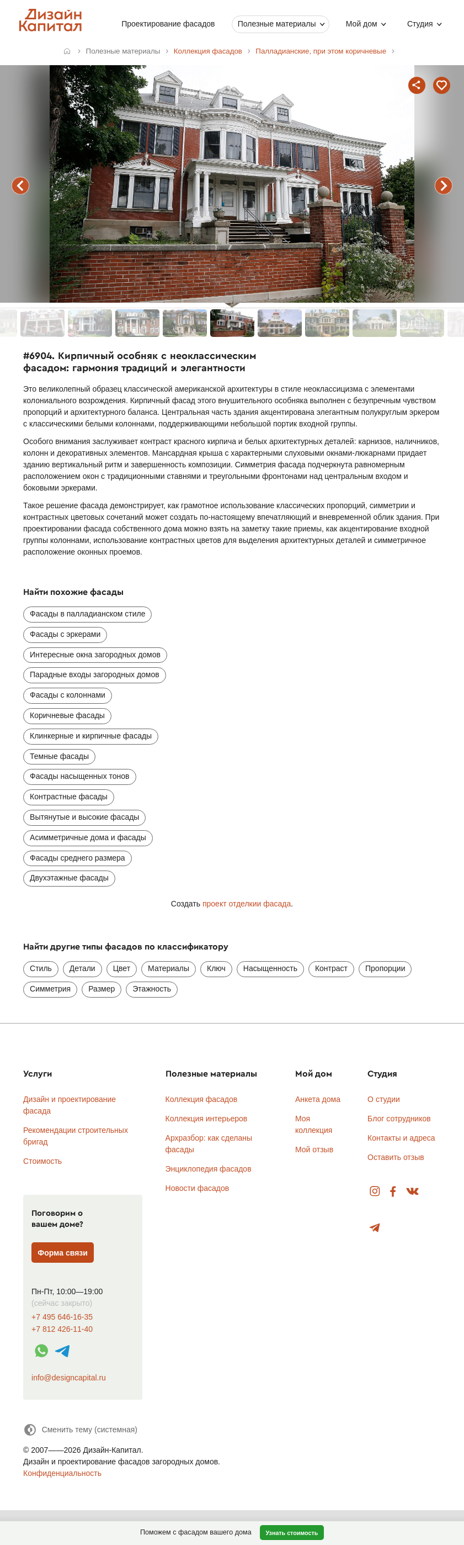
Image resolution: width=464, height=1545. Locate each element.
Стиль (41, 968)
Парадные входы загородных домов (94, 674)
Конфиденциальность (62, 1473)
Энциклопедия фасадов (209, 1168)
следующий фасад (444, 186)
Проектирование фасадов (168, 23)
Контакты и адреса (401, 1137)
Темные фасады (59, 756)
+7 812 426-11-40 (62, 1329)
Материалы (168, 968)
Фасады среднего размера (77, 857)
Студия (420, 23)
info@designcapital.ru (68, 1377)
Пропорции (385, 968)
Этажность (151, 988)
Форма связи (63, 1252)
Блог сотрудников (399, 1118)
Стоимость (42, 1161)
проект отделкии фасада (246, 903)
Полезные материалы (276, 23)
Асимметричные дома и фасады (88, 837)
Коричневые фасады (67, 715)
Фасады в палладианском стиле (87, 613)
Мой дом (361, 23)
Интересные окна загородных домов (95, 654)
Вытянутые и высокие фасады (84, 817)
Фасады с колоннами (67, 694)
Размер (101, 988)
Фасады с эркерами (65, 634)
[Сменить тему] (80, 1430)
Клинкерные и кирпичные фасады (91, 735)
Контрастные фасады (69, 796)
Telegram (374, 1228)
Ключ (216, 968)
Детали (82, 968)
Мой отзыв (314, 1149)
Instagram (374, 1191)
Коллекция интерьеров (207, 1118)
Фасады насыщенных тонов (79, 776)
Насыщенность (270, 968)
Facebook (393, 1191)
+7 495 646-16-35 (62, 1317)
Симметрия (50, 988)
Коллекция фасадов (202, 1099)
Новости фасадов (198, 1188)
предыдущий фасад (20, 186)
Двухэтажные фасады (69, 877)
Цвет (121, 968)
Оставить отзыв (395, 1157)
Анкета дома (317, 1099)
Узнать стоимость (291, 1533)
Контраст (331, 968)
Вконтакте (413, 1191)
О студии (383, 1099)
